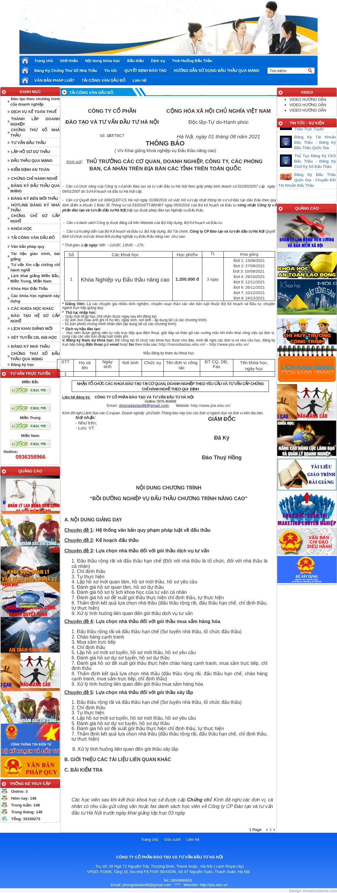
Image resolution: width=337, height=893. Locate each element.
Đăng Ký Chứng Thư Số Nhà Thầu (65, 70)
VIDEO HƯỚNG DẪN (307, 99)
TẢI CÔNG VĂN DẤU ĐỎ (103, 80)
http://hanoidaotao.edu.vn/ (182, 344)
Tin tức (110, 70)
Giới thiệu (69, 60)
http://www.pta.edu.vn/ (229, 344)
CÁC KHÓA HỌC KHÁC (32, 308)
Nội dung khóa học (102, 60)
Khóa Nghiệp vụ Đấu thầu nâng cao (125, 279)
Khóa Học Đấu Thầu (29, 288)
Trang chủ (43, 60)
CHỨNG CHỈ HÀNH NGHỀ (34, 178)
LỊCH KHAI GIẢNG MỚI (32, 328)
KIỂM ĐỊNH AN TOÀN (30, 169)
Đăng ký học (22, 364)
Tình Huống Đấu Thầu (192, 60)
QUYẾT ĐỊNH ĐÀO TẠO (145, 70)
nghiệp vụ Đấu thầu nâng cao (186, 150)
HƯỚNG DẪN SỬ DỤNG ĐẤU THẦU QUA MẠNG (216, 70)
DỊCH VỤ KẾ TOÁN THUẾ (33, 111)
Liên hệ (139, 80)
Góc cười (172, 839)
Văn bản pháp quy (28, 246)
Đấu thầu (135, 60)
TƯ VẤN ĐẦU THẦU (28, 142)
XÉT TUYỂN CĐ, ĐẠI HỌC (34, 337)
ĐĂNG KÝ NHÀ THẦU (30, 346)
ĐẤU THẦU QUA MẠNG (32, 160)
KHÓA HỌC (21, 228)
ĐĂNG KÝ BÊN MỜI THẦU (34, 198)
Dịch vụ (158, 60)
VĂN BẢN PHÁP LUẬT (54, 80)
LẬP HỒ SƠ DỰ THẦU (30, 151)
